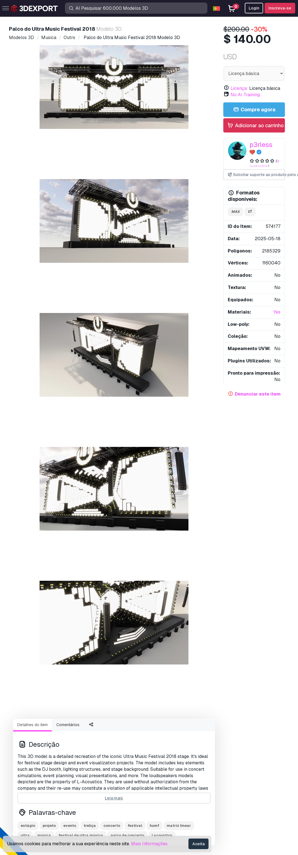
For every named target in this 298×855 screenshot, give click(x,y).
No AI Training (245, 95)
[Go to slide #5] (185, 193)
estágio (28, 320)
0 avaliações (264, 164)
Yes (276, 312)
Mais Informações (149, 844)
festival (135, 320)
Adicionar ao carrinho (255, 125)
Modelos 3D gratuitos (39, 757)
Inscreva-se (279, 8)
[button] (276, 477)
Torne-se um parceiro (39, 784)
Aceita (198, 843)
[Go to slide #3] (114, 193)
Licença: (239, 88)
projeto (49, 320)
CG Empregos (31, 803)
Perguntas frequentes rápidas (182, 757)
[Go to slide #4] (149, 193)
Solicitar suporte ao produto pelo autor (256, 174)
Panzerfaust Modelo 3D (177, 489)
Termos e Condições (173, 794)
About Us (30, 641)
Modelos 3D (30, 739)
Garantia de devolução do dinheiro (186, 803)
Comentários (67, 219)
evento (69, 320)
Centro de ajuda (169, 748)
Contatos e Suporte (178, 728)
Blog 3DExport (33, 794)
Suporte (161, 739)
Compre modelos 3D (45, 728)
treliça (90, 320)
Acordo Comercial (171, 775)
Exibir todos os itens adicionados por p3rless (149, 426)
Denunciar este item (258, 394)
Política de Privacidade (176, 784)
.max (235, 211)
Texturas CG (30, 766)
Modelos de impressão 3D (44, 748)
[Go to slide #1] (42, 193)
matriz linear (179, 320)
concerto (111, 320)
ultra (25, 330)
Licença (161, 766)
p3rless (260, 144)
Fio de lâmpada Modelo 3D (109, 489)
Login (254, 8)
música (44, 330)
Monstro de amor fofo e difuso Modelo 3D (164, 353)
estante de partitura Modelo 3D (42, 588)
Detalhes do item (32, 219)
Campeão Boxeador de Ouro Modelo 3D (61, 353)
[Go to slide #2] (78, 193)
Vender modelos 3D (38, 775)
